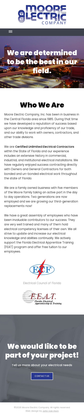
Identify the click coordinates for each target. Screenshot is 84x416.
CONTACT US (42, 376)
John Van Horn (51, 411)
